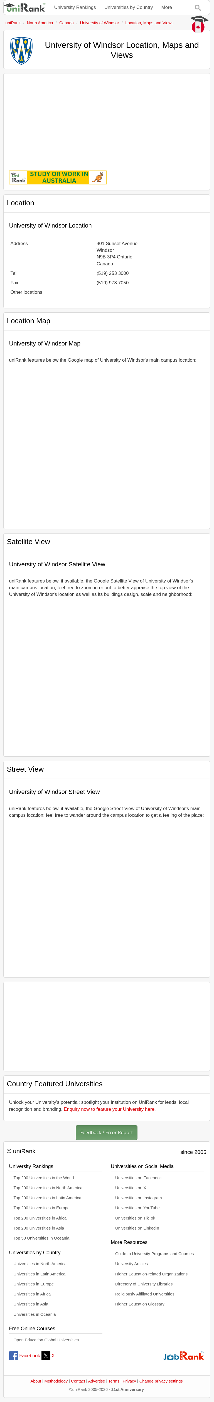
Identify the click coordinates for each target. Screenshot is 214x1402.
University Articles (131, 1264)
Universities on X (130, 1188)
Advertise (96, 1381)
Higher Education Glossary (139, 1304)
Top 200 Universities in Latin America (48, 1198)
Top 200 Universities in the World (44, 1178)
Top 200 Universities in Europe (42, 1208)
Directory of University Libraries (144, 1284)
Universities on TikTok (135, 1218)
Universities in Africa (32, 1294)
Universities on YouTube (137, 1208)
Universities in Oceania (35, 1314)
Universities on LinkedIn (137, 1228)
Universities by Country (128, 7)
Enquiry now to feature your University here (109, 1109)
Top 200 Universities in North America (48, 1188)
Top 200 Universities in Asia (39, 1228)
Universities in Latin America (40, 1274)
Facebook (24, 1355)
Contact (78, 1381)
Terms (113, 1381)
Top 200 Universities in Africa (40, 1218)
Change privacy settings (161, 1381)
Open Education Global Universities (46, 1340)
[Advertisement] (106, 118)
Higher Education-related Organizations (151, 1274)
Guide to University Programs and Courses (154, 1254)
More (166, 7)
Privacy (129, 1381)
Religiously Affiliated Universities (144, 1294)
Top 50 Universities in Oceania (42, 1238)
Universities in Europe (34, 1284)
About (35, 1381)
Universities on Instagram (138, 1198)
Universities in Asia (31, 1304)
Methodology (56, 1381)
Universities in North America (40, 1264)
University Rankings (75, 7)
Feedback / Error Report (106, 1132)
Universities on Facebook (138, 1178)
